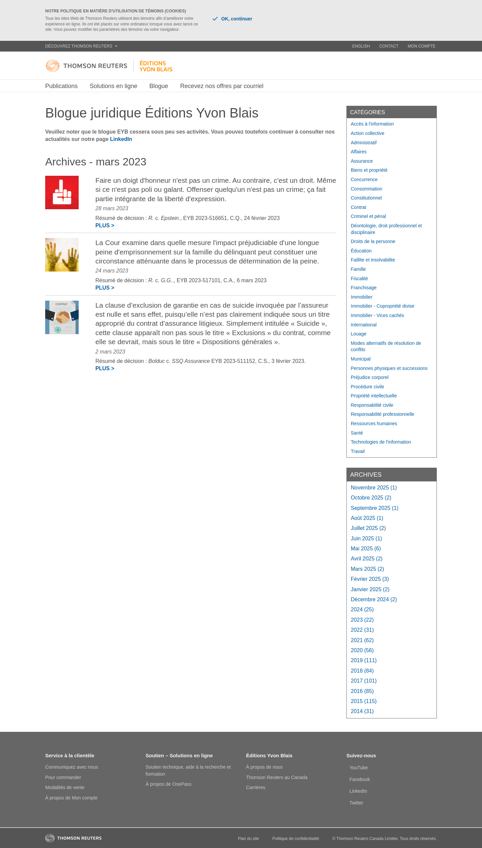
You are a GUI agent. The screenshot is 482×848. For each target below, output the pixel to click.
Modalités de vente (65, 787)
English (361, 46)
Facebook (359, 779)
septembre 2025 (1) (374, 508)
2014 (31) (362, 711)
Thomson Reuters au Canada (277, 777)
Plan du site (248, 838)
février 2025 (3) (370, 579)
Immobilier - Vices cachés (377, 315)
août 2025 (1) (367, 518)
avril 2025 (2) (367, 558)
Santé (357, 433)
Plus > (104, 225)
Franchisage (364, 287)
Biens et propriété (369, 170)
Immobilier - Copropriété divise (382, 306)
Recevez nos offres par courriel (221, 86)
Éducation (361, 250)
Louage (359, 333)
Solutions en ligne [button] (113, 86)
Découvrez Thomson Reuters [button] (81, 46)
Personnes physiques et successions (389, 368)
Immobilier (362, 297)
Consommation (366, 188)
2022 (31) (362, 630)
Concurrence (364, 179)
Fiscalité (359, 278)
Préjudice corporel (370, 377)
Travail (358, 451)
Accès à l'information (372, 124)
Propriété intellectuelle (374, 395)
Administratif (364, 142)
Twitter (356, 802)
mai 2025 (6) (366, 548)
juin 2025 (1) (366, 538)
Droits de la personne (373, 241)
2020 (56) (362, 650)
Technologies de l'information (381, 442)
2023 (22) (362, 620)
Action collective (367, 133)
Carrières (255, 787)
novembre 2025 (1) (374, 487)
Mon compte (421, 46)
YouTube (358, 767)
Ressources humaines (374, 423)
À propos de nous (264, 767)
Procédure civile (367, 386)
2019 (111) (364, 660)
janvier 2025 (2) (370, 589)
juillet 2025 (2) (368, 528)
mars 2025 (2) (367, 569)
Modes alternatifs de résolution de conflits (386, 346)
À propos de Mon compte (71, 797)
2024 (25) (362, 609)
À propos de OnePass (168, 784)
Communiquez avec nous (71, 767)
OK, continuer (232, 18)
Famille (358, 269)
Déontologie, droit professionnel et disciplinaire (386, 229)
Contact (388, 46)
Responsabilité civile (372, 405)
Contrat (358, 207)
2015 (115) (364, 701)
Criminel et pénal (368, 216)
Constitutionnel (366, 198)
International (364, 324)
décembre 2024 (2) (374, 599)
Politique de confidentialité (295, 838)
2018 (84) (362, 671)
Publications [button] (61, 86)
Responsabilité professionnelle (382, 414)
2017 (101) (364, 681)
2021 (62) (362, 640)
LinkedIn (121, 139)
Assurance (362, 161)
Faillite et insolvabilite (373, 259)
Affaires (359, 151)
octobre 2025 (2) (371, 497)
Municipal (361, 359)
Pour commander (63, 777)
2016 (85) (362, 691)
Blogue (158, 86)
